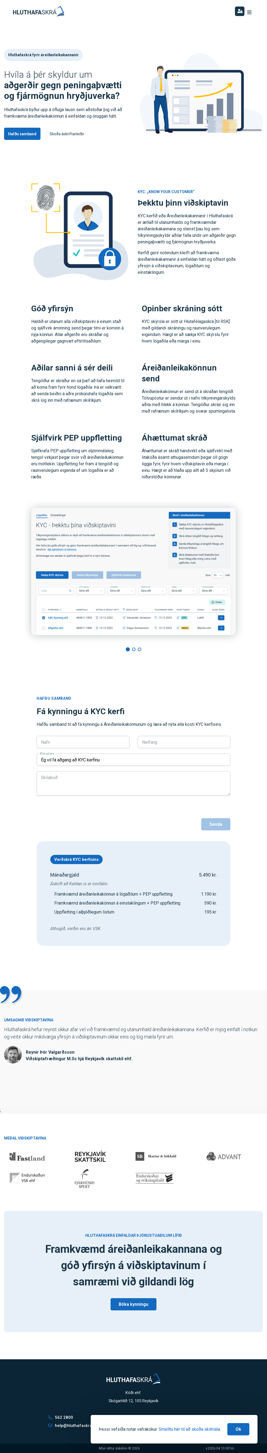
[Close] (238, 1429)
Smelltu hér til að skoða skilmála (189, 1429)
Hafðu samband (22, 134)
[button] (128, 649)
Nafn (45, 742)
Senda (215, 824)
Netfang (149, 742)
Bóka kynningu (133, 1304)
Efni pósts (47, 753)
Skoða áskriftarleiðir (67, 134)
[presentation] (78, 819)
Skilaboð (49, 778)
